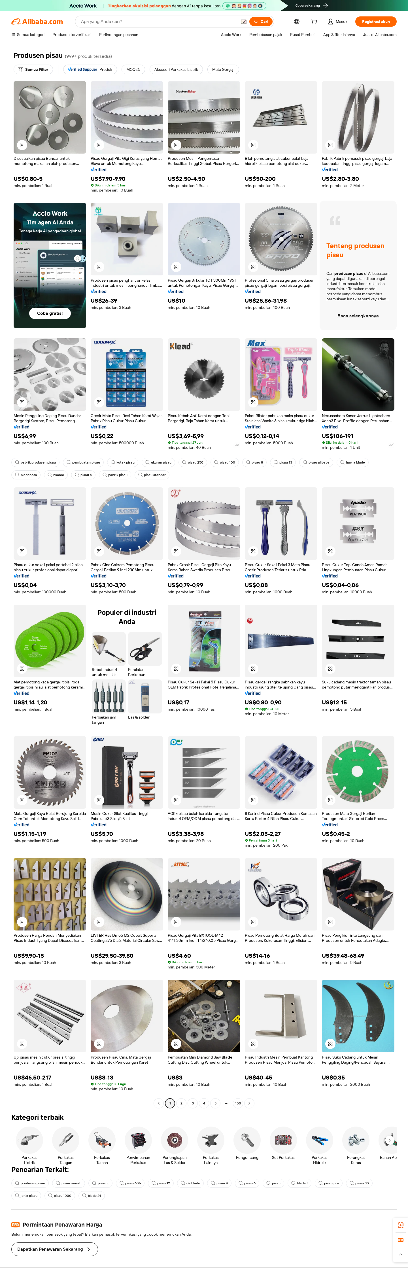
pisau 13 (283, 462)
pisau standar (152, 475)
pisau (273, 1183)
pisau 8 (254, 462)
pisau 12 (161, 1183)
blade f (299, 1183)
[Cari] (261, 21)
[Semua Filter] (33, 69)
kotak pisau (123, 462)
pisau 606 (130, 1183)
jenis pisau (26, 1195)
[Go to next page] (249, 1103)
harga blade (352, 462)
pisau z (100, 1183)
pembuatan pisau (83, 462)
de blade (190, 1183)
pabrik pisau (115, 475)
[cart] (315, 22)
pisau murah (68, 1183)
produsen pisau (30, 1183)
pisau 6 (247, 1183)
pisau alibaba (316, 462)
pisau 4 (219, 1183)
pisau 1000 (59, 1195)
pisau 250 (192, 462)
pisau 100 (224, 462)
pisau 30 (359, 1183)
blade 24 (91, 1195)
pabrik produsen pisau (35, 462)
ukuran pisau (158, 462)
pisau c (83, 475)
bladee (56, 475)
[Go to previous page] (159, 1103)
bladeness (26, 475)
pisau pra (328, 1183)
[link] (400, 1225)
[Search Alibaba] (158, 21)
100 (238, 1103)
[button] (243, 21)
